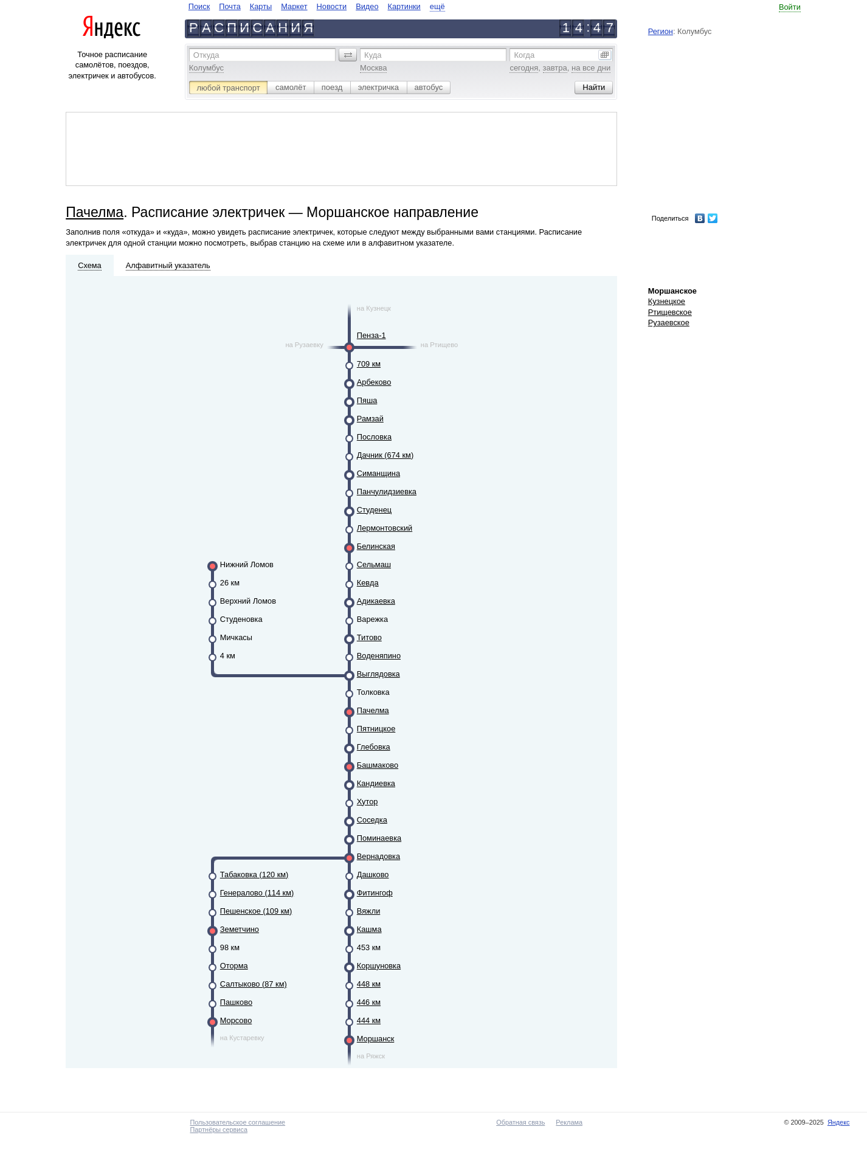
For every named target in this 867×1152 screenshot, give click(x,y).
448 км (369, 983)
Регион (660, 31)
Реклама (569, 1122)
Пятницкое (376, 728)
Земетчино (239, 929)
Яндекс (838, 1122)
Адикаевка (376, 600)
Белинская (376, 546)
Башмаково (377, 765)
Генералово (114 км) (257, 892)
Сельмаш (374, 564)
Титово (369, 637)
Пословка (374, 436)
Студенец (374, 509)
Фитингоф (375, 892)
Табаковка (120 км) (254, 874)
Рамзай (370, 418)
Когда (524, 55)
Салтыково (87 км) (253, 983)
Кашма (369, 929)
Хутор (367, 801)
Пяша (367, 400)
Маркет (294, 6)
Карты (261, 6)
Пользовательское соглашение (237, 1122)
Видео (367, 6)
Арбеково (374, 382)
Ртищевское (670, 312)
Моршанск (376, 1038)
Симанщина (378, 473)
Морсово (236, 1020)
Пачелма (94, 212)
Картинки (404, 6)
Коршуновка (379, 965)
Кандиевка (376, 783)
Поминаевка (379, 838)
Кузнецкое (666, 301)
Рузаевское (668, 322)
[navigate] (316, 6)
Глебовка (373, 746)
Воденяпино (379, 655)
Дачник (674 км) (385, 455)
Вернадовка (378, 856)
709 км (369, 363)
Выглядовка (378, 673)
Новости (332, 6)
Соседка (372, 819)
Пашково (236, 1002)
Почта (230, 6)
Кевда (368, 582)
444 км (369, 1020)
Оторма (234, 965)
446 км (369, 1002)
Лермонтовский (384, 528)
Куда (372, 55)
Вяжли (369, 911)
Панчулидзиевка (386, 491)
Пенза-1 (371, 335)
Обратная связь (520, 1122)
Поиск (199, 6)
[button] (347, 55)
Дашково (373, 874)
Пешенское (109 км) (256, 911)
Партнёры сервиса (218, 1129)
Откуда (206, 55)
